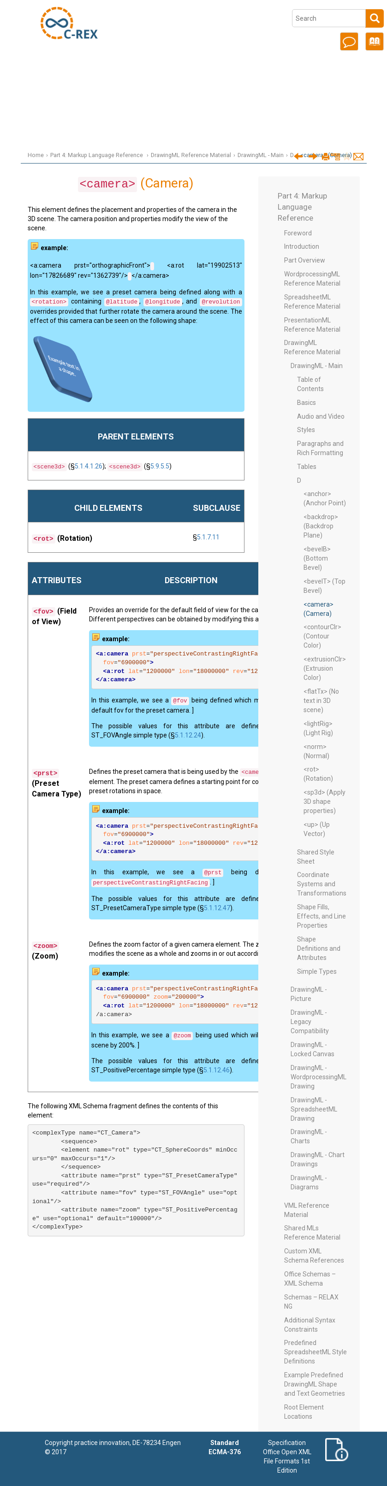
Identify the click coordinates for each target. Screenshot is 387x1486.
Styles (306, 429)
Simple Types (317, 971)
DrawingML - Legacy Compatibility (310, 1022)
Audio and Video (321, 416)
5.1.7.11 (208, 537)
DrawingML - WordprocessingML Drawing (318, 1077)
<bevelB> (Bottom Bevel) (317, 558)
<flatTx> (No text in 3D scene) (321, 701)
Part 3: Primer (201, 80)
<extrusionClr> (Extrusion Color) (325, 668)
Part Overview (304, 260)
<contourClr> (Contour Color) (322, 636)
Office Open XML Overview (201, 28)
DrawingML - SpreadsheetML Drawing (314, 1109)
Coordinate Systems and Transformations (321, 884)
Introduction (201, 10)
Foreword (298, 233)
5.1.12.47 (217, 908)
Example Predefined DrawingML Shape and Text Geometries (314, 1384)
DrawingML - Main (261, 155)
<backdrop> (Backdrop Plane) (321, 526)
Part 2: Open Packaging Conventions (200, 63)
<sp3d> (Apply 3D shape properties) (324, 801)
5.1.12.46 (216, 1070)
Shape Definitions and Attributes (318, 948)
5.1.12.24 (188, 735)
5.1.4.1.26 (88, 466)
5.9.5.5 (159, 466)
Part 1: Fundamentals (201, 45)
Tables (306, 466)
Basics (306, 402)
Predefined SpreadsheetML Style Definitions (315, 1352)
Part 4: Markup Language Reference (200, 97)
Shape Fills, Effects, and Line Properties (321, 916)
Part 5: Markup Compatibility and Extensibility (201, 115)
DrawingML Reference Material (191, 155)
